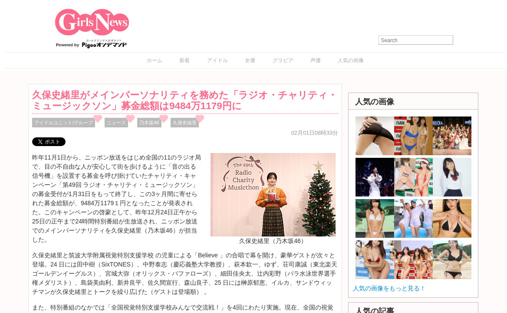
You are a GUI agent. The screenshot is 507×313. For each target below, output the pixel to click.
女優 (250, 60)
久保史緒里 (185, 122)
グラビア (283, 60)
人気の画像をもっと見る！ (389, 288)
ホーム (154, 60)
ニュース (116, 122)
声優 (315, 60)
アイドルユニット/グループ (63, 122)
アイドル (217, 60)
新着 (184, 60)
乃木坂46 (149, 122)
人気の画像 (351, 60)
